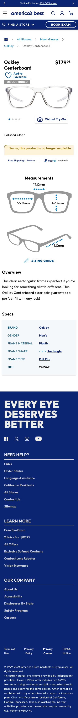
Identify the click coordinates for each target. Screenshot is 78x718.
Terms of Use (9, 651)
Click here (17, 697)
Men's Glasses (49, 39)
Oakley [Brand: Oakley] (44, 327)
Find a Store (18, 24)
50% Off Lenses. (48, 3)
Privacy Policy (29, 651)
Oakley (9, 46)
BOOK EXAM (61, 24)
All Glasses (24, 39)
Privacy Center (48, 651)
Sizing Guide (39, 260)
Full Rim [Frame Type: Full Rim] (44, 359)
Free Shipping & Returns (21, 160)
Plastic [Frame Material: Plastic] (44, 343)
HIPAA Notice (67, 651)
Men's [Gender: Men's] (43, 335)
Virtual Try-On (51, 119)
